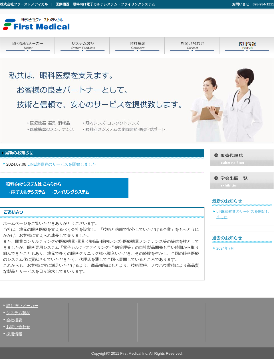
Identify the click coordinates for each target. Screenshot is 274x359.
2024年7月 (225, 248)
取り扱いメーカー (22, 305)
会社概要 (14, 320)
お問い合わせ (18, 326)
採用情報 (14, 334)
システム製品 (18, 312)
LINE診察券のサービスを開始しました (61, 164)
